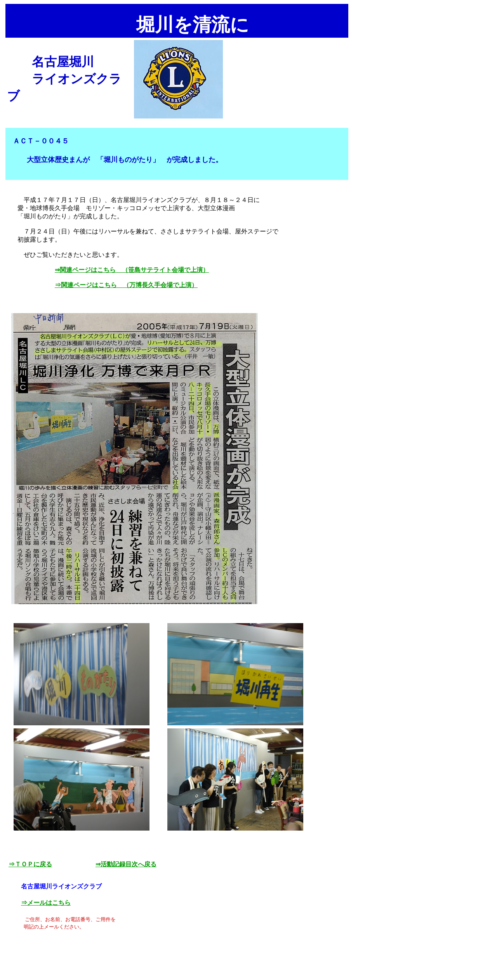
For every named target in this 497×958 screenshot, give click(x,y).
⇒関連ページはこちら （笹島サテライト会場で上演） (132, 269)
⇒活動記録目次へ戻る (126, 864)
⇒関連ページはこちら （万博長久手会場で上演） (126, 285)
